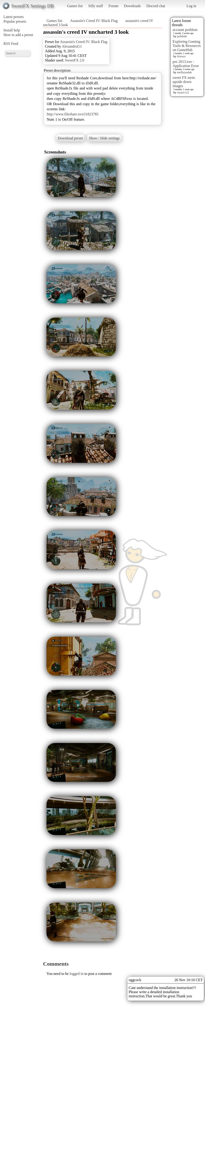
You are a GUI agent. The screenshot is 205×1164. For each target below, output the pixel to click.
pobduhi (182, 36)
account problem (185, 30)
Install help (11, 30)
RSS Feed (10, 44)
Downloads (132, 6)
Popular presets (14, 21)
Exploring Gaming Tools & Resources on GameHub (187, 46)
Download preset (70, 138)
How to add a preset (18, 35)
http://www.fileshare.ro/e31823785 (73, 114)
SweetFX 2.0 (74, 60)
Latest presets (13, 17)
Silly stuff (95, 6)
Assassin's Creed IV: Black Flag (94, 21)
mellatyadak (184, 72)
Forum (113, 6)
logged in (77, 974)
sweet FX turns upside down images (184, 82)
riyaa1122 (183, 92)
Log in (191, 6)
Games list (75, 6)
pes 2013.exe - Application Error (186, 64)
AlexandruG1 (72, 46)
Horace (181, 56)
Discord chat (155, 6)
